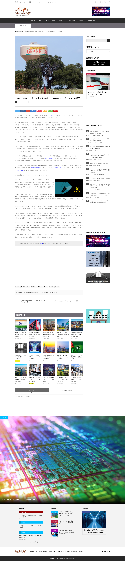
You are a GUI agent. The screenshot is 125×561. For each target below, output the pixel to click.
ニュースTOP (31, 20)
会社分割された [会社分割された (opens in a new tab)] (49, 158)
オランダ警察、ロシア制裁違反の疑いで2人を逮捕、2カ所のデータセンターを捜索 (100, 194)
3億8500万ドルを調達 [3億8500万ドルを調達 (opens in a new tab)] (36, 168)
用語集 (60, 20)
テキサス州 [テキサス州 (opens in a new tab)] (20, 170)
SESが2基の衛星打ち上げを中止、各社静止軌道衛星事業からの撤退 (100, 132)
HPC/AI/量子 (99, 142)
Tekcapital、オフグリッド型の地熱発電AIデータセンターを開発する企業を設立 (100, 201)
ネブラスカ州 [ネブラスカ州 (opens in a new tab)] (57, 168)
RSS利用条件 (43, 551)
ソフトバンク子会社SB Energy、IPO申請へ (100, 178)
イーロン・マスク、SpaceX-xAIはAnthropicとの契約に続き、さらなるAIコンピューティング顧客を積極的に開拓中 (100, 155)
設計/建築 (23, 25)
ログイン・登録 (71, 20)
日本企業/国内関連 (100, 174)
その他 (98, 197)
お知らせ (81, 20)
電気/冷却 (98, 180)
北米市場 (46, 292)
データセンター (29, 292)
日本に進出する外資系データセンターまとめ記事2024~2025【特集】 (100, 147)
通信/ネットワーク (101, 135)
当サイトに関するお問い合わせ (69, 551)
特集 (40, 20)
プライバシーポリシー (54, 551)
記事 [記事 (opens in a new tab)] (41, 243)
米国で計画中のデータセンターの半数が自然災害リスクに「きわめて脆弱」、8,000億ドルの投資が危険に (100, 186)
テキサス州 (35, 292)
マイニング (41, 292)
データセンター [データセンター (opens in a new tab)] (51, 115)
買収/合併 (98, 165)
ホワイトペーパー (50, 20)
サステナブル (99, 204)
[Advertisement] (61, 11)
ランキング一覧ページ (35, 542)
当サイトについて (92, 20)
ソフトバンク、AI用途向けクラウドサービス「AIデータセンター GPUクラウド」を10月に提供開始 (100, 171)
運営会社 (81, 551)
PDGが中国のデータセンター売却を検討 (99, 163)
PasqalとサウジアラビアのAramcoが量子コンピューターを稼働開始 (100, 139)
